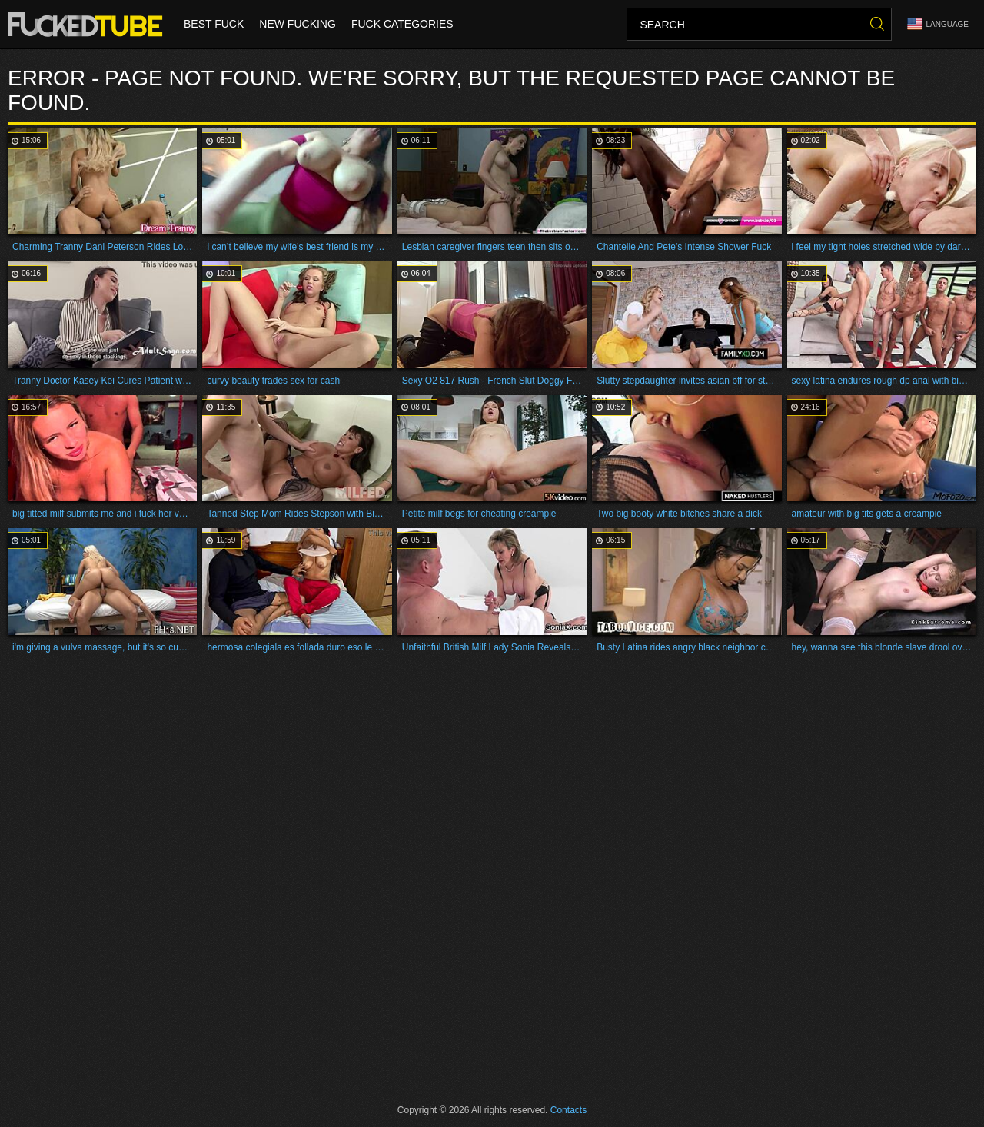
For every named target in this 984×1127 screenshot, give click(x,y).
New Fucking (297, 24)
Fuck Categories (402, 24)
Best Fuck (214, 24)
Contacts (568, 1110)
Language (938, 24)
